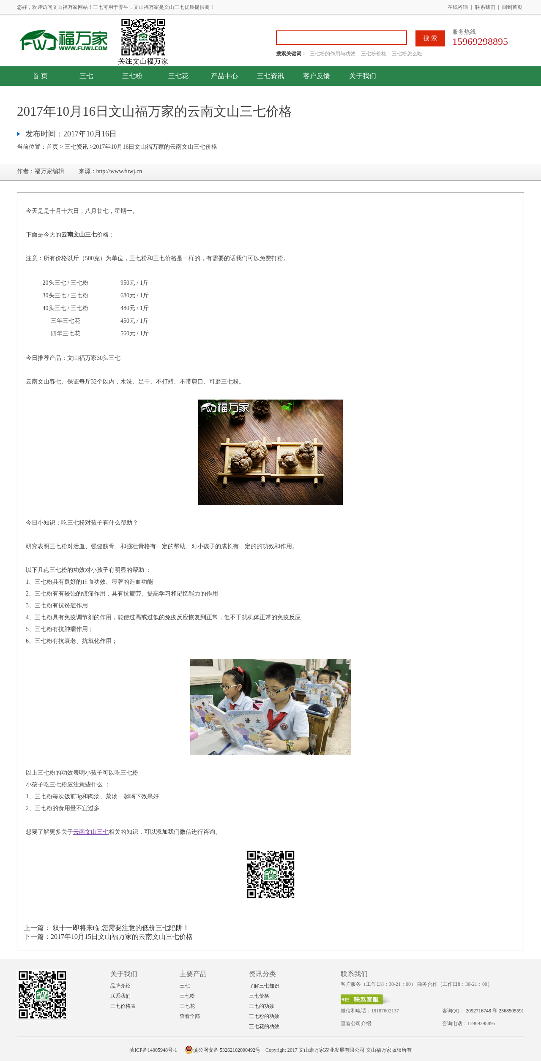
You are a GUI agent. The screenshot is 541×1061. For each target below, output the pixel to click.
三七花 (178, 75)
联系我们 (485, 7)
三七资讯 (270, 75)
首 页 (40, 75)
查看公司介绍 (356, 1023)
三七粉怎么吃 (407, 54)
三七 (86, 75)
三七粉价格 (373, 54)
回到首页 (512, 7)
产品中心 (224, 75)
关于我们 (362, 75)
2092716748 (478, 1011)
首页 (52, 147)
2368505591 (511, 1011)
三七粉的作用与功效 (333, 54)
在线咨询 (458, 7)
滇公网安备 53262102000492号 (222, 1050)
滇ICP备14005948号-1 (153, 1050)
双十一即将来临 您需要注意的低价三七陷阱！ (120, 927)
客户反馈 (316, 75)
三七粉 (132, 75)
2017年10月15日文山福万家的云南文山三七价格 (122, 936)
